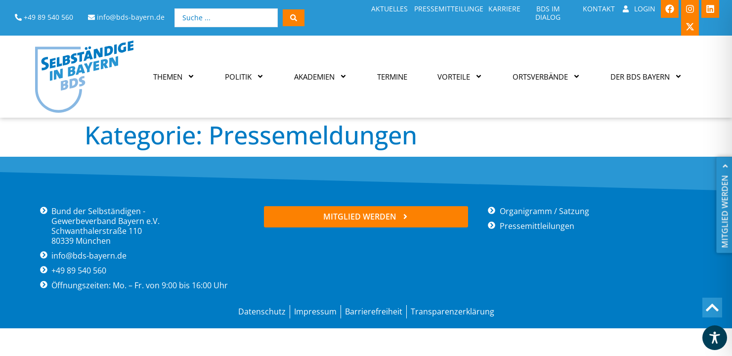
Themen (174, 76)
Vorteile (459, 76)
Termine (392, 77)
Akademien (320, 76)
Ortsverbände (546, 76)
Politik (244, 76)
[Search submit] (293, 17)
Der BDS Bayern (646, 76)
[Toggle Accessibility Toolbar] (714, 337)
